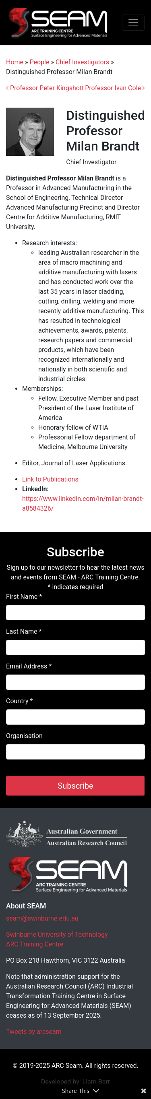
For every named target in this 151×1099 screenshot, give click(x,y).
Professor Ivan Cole (115, 88)
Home (14, 62)
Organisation (24, 736)
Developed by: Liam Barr (75, 1082)
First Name (24, 596)
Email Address (29, 666)
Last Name (23, 631)
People (40, 62)
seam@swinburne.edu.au (42, 918)
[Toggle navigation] (133, 23)
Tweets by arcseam (34, 1031)
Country (19, 701)
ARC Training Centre (34, 944)
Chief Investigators (82, 62)
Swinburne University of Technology (57, 934)
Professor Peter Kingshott (45, 88)
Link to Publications (50, 479)
